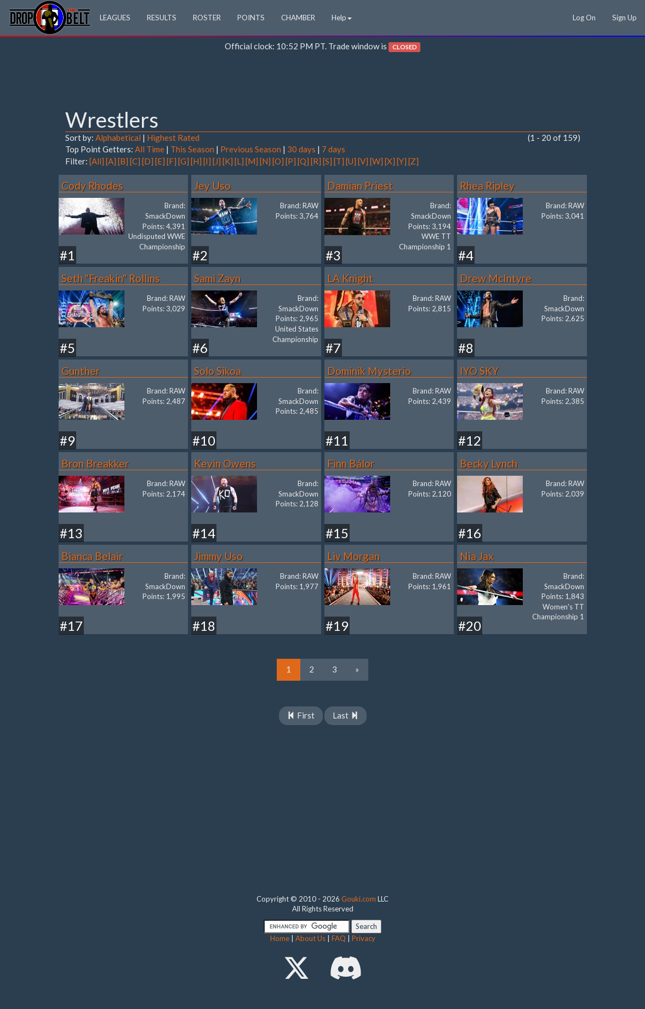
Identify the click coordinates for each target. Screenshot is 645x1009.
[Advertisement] (322, 82)
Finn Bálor (350, 463)
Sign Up (624, 17)
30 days (301, 149)
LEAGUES (115, 17)
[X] (390, 161)
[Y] (402, 161)
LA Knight (350, 278)
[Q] (303, 161)
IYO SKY (479, 370)
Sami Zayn (217, 278)
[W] (376, 161)
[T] (339, 161)
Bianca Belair (92, 556)
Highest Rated (173, 137)
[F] (171, 161)
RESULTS (161, 17)
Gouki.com (358, 898)
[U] (351, 161)
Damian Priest (360, 185)
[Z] (413, 161)
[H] (196, 161)
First (301, 715)
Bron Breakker (95, 463)
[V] (363, 161)
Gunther (80, 370)
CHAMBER (298, 17)
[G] (183, 161)
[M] (252, 161)
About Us (310, 938)
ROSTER (207, 17)
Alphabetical (118, 137)
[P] (291, 161)
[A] (111, 161)
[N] (265, 161)
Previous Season (250, 149)
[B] (123, 161)
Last (345, 715)
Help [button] (342, 17)
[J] (217, 161)
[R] (316, 161)
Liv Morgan (353, 556)
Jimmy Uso (218, 556)
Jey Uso (212, 185)
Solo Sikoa (217, 370)
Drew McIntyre (496, 278)
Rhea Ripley (487, 185)
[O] (278, 161)
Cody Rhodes (92, 185)
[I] (207, 161)
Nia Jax (477, 556)
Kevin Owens (225, 463)
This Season (192, 149)
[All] (96, 161)
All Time (149, 149)
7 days (333, 149)
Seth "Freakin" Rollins (110, 278)
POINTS (251, 17)
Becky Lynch (488, 463)
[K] (227, 161)
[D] (147, 161)
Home (279, 938)
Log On (584, 17)
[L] (239, 161)
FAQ (339, 938)
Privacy (363, 938)
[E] (160, 161)
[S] (327, 161)
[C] (135, 161)
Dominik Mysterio (369, 370)
